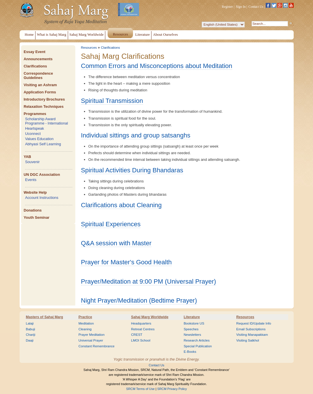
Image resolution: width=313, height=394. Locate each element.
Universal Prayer (90, 340)
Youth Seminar (36, 217)
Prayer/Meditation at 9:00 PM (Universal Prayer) (148, 281)
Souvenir (32, 162)
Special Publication (198, 346)
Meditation (86, 323)
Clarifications (35, 66)
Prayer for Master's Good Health (126, 262)
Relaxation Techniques (43, 106)
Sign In (241, 6)
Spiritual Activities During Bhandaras (132, 170)
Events (30, 180)
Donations (33, 210)
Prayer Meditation (91, 334)
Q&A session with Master (116, 243)
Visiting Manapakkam (252, 334)
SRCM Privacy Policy (172, 389)
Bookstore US (194, 323)
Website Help (35, 192)
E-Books (190, 351)
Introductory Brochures (44, 99)
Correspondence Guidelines (38, 75)
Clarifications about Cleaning (121, 205)
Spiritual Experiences (111, 224)
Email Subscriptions (250, 329)
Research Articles (197, 340)
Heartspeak (34, 128)
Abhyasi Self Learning (43, 144)
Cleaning (85, 329)
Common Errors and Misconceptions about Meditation (157, 65)
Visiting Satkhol (247, 340)
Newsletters (192, 334)
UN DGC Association (42, 174)
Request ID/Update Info (253, 323)
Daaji (29, 340)
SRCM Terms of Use (140, 389)
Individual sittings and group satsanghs (135, 135)
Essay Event (34, 52)
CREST (136, 334)
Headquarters (141, 323)
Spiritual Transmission (112, 100)
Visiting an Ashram (40, 85)
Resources (89, 47)
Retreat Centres (143, 329)
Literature (192, 317)
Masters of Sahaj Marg (44, 317)
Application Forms (40, 92)
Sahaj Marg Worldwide (149, 317)
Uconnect (33, 133)
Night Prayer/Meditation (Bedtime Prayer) (139, 300)
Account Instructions (41, 197)
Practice (85, 317)
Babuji (30, 329)
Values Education (39, 139)
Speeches (191, 329)
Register (227, 6)
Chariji (30, 334)
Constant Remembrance (96, 346)
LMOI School (140, 340)
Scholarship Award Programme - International (46, 121)
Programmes (35, 114)
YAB (27, 156)
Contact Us (255, 6)
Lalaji (30, 323)
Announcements (38, 59)
